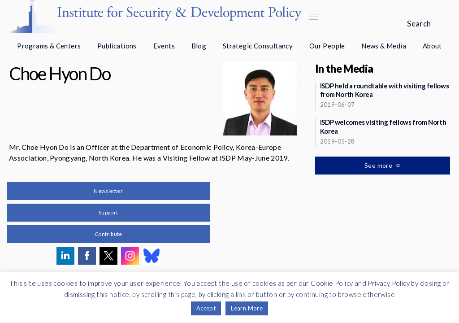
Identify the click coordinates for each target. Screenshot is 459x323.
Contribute (108, 234)
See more (379, 165)
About (432, 46)
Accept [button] (206, 308)
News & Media (383, 46)
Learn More (247, 308)
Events (164, 46)
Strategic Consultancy (258, 46)
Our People (327, 46)
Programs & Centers (49, 46)
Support (108, 212)
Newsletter (108, 191)
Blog (199, 46)
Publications (117, 46)
